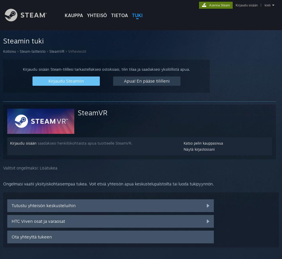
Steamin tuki (23, 41)
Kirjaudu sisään (247, 5)
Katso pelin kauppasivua (203, 143)
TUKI (137, 15)
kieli (268, 5)
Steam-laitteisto (33, 51)
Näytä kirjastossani (199, 149)
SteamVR (56, 51)
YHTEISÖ (97, 15)
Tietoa (119, 15)
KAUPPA (74, 15)
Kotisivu (9, 51)
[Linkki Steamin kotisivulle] (30, 19)
